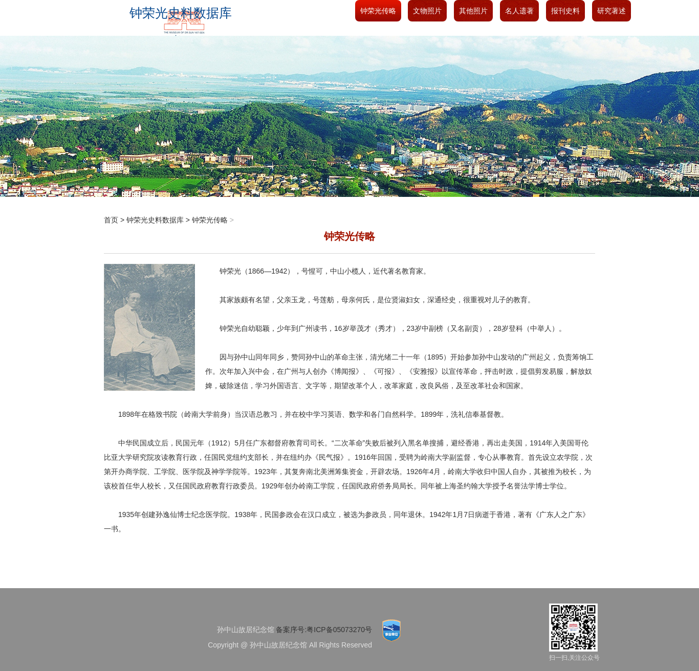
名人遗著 (519, 11)
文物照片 (427, 11)
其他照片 (473, 11)
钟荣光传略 (378, 11)
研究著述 (611, 11)
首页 (111, 220)
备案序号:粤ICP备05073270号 (324, 629)
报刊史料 (565, 11)
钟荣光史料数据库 (155, 220)
